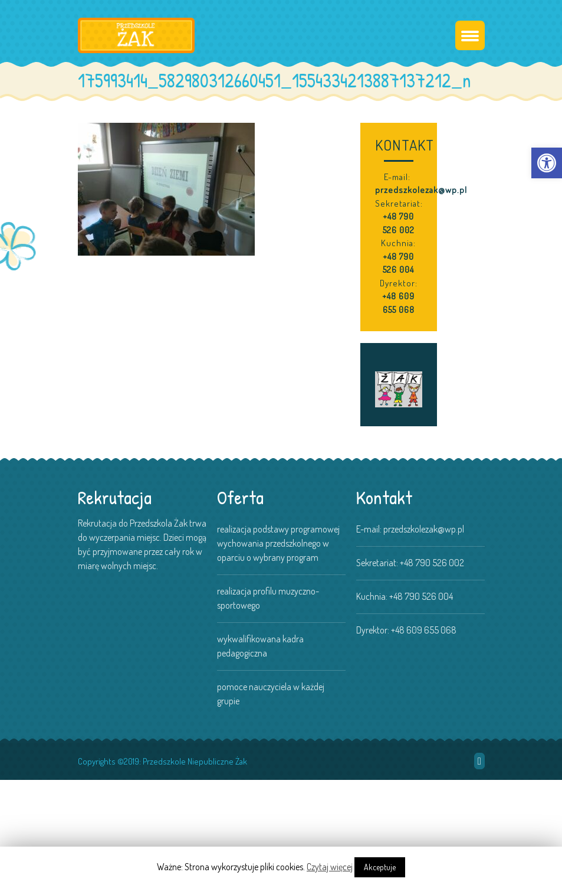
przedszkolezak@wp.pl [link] (421, 189)
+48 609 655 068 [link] (398, 302)
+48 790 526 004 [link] (398, 263)
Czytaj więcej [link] (330, 867)
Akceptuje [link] (380, 867)
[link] (546, 163)
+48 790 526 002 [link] (399, 223)
